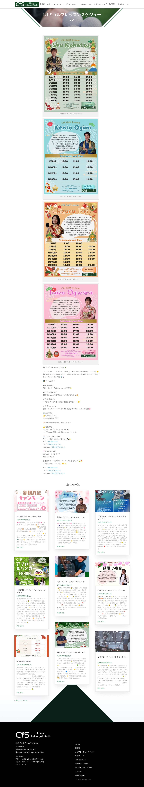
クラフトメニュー (71, 4)
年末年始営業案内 (24, 704)
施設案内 (112, 4)
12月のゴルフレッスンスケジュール (71, 674)
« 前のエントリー (21, 743)
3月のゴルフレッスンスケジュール (70, 603)
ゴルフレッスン (86, 4)
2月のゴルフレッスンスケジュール (111, 612)
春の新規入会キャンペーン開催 (29, 538)
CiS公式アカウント (55, 445)
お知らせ (121, 4)
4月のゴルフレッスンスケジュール (70, 518)
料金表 (42, 4)
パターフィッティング (55, 4)
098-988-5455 (52, 442)
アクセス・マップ (100, 4)
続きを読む (20, 569)
